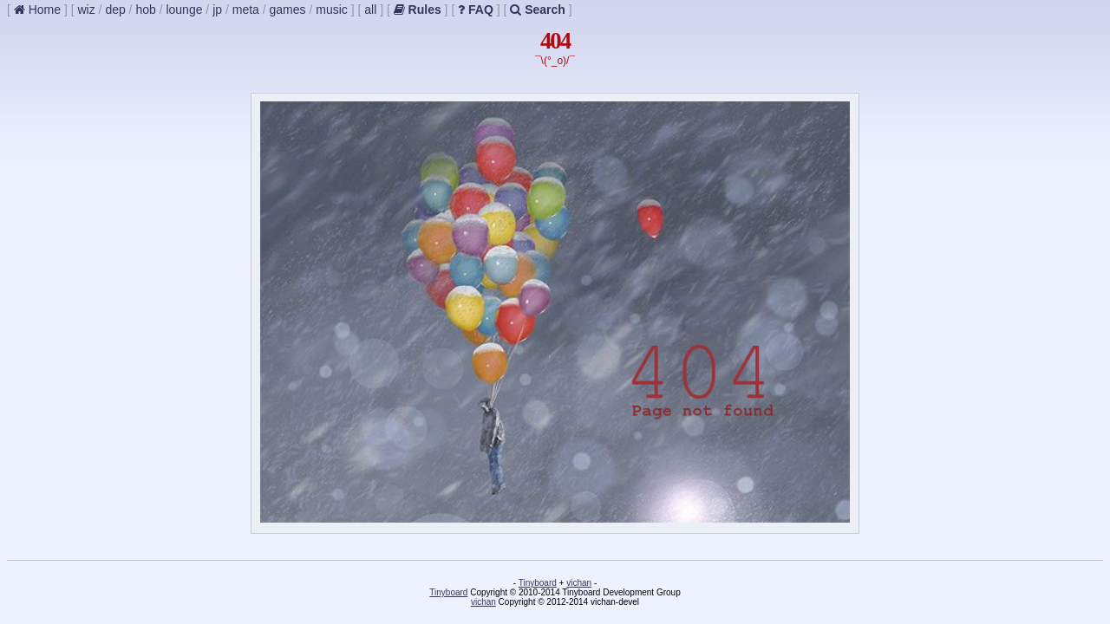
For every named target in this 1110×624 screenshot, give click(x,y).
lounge (184, 9)
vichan (578, 583)
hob (145, 9)
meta (245, 9)
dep (115, 9)
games (288, 9)
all (370, 9)
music (332, 9)
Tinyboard (538, 583)
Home (37, 9)
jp (217, 9)
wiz (86, 9)
